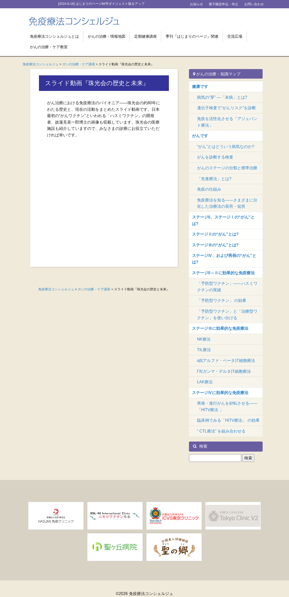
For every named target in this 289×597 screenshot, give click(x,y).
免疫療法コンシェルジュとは (54, 36)
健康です (200, 86)
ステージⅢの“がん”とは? (215, 245)
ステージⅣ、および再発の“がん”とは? (224, 258)
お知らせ (196, 4)
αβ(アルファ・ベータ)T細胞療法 (226, 360)
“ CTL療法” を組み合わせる (221, 431)
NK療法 (204, 339)
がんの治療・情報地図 (106, 36)
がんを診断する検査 (215, 157)
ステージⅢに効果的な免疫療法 (220, 328)
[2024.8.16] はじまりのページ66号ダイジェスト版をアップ (101, 4)
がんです (200, 136)
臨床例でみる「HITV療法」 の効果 (228, 420)
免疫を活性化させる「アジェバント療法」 (227, 122)
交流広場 (234, 36)
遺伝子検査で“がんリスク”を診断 (226, 108)
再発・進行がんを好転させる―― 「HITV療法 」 (227, 406)
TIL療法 (204, 350)
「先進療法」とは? (214, 179)
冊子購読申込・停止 (223, 4)
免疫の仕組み (209, 189)
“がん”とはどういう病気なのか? (225, 146)
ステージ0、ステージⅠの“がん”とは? (223, 220)
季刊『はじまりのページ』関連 (192, 36)
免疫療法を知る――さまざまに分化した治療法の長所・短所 (227, 203)
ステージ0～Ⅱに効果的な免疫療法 (223, 273)
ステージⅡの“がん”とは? (215, 234)
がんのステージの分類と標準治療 (227, 168)
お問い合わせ (254, 4)
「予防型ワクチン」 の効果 (221, 300)
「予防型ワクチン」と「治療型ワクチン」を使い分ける (227, 314)
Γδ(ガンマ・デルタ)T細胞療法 (224, 371)
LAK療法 (205, 382)
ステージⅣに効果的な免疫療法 (220, 393)
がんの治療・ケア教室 (49, 47)
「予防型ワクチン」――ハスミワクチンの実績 (227, 286)
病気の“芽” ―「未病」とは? (222, 97)
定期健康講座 (145, 36)
